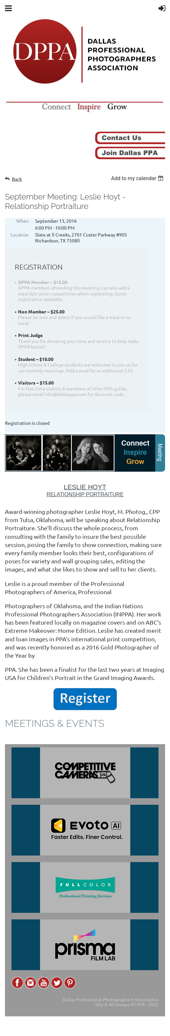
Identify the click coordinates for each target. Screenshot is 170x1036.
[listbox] (138, 178)
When (22, 221)
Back (17, 179)
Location (20, 234)
